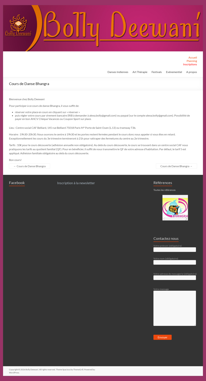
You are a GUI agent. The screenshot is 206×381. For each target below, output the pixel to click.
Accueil (192, 57)
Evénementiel (174, 71)
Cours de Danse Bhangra (29, 166)
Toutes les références (164, 189)
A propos (191, 71)
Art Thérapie (140, 71)
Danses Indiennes (118, 71)
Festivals (157, 71)
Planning (192, 60)
